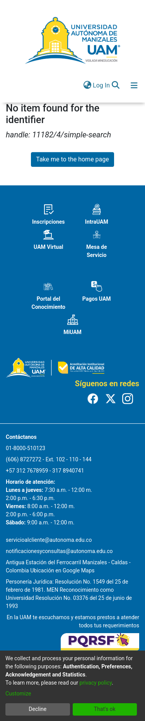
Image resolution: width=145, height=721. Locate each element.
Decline (37, 709)
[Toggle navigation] (134, 85)
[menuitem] (87, 85)
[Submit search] (115, 85)
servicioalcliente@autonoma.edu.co (49, 540)
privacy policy (95, 683)
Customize (18, 693)
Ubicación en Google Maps (62, 570)
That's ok (105, 709)
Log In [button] (102, 85)
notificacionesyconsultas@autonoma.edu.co (59, 551)
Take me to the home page (72, 159)
